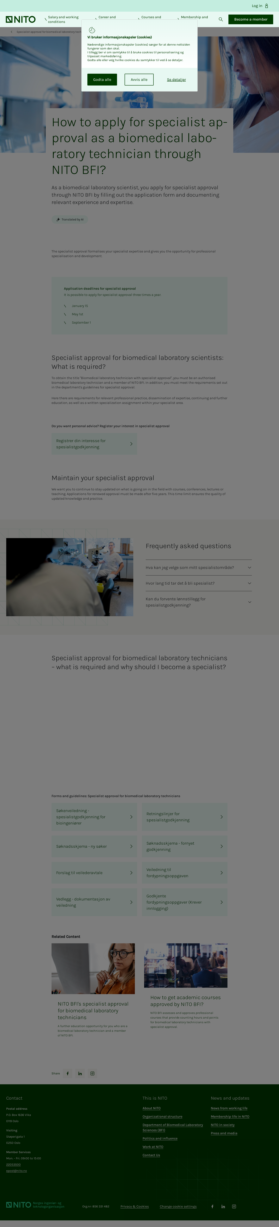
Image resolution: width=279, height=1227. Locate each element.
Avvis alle (139, 79)
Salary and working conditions (66, 22)
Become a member (245, 22)
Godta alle (102, 79)
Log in (260, 5)
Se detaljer (176, 79)
